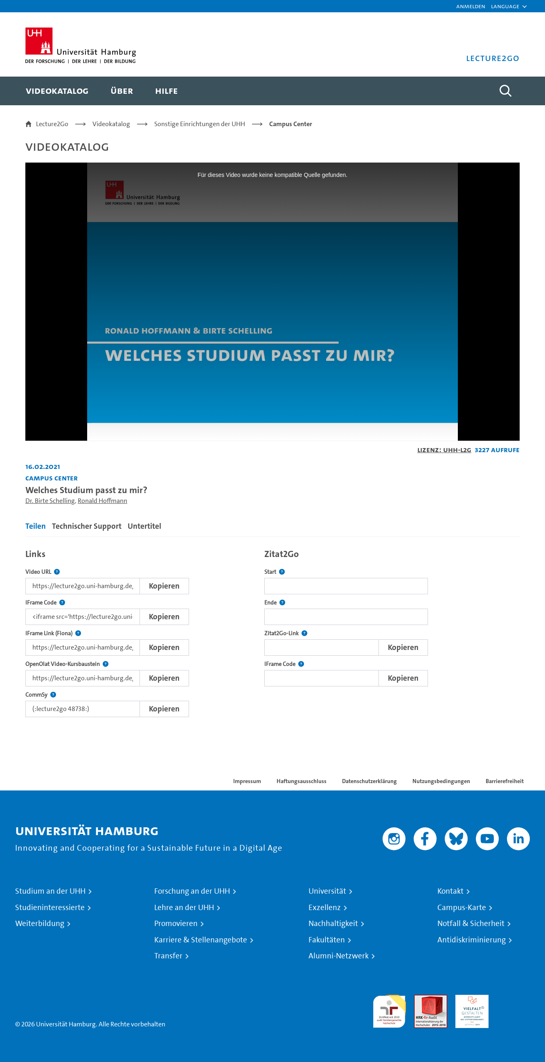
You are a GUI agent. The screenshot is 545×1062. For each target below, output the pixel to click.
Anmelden (470, 6)
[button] (505, 6)
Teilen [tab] (35, 526)
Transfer (168, 956)
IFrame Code (45, 602)
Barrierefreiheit (505, 781)
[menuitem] (57, 91)
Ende (274, 602)
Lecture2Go (52, 124)
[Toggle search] (505, 91)
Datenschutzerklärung (369, 781)
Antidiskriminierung (471, 940)
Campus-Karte (461, 907)
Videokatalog (111, 124)
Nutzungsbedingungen (441, 781)
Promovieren (176, 923)
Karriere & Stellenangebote (200, 940)
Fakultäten (327, 940)
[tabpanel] (272, 631)
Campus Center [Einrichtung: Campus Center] (51, 478)
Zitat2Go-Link (285, 633)
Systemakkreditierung (513, 999)
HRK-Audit (469, 999)
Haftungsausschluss (302, 781)
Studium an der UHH (50, 891)
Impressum (247, 781)
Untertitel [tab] (144, 526)
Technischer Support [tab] (87, 526)
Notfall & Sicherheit (470, 923)
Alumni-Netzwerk (339, 956)
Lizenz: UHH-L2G (444, 449)
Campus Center (290, 124)
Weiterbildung (39, 923)
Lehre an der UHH (184, 907)
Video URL (42, 572)
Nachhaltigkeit (333, 923)
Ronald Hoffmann (102, 500)
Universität (327, 891)
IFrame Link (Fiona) (53, 633)
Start (274, 572)
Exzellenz (325, 907)
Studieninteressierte (50, 907)
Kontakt (450, 891)
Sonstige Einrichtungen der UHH (199, 124)
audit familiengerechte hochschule (389, 1009)
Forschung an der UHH (192, 891)
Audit (422, 999)
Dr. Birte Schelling (50, 500)
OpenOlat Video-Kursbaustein (66, 664)
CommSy (40, 695)
